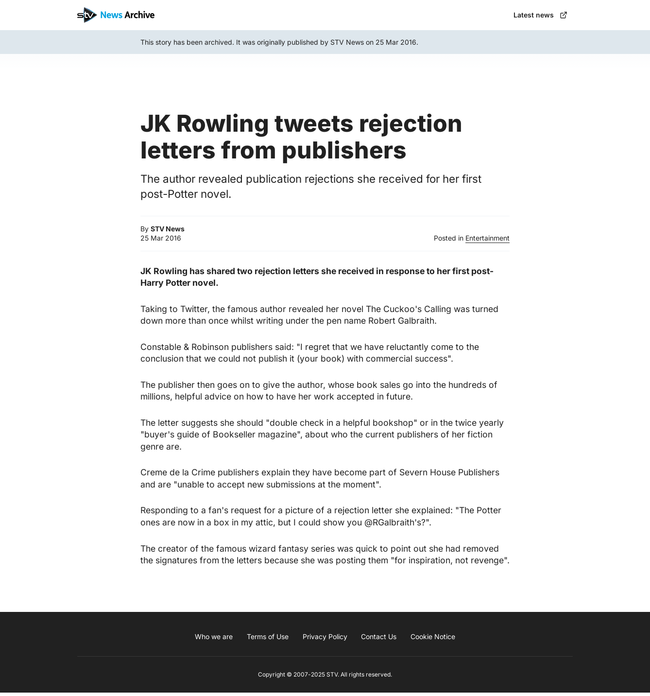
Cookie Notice (433, 640)
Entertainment (487, 241)
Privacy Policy (325, 640)
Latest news (539, 16)
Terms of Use (268, 640)
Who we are (214, 640)
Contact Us (378, 640)
